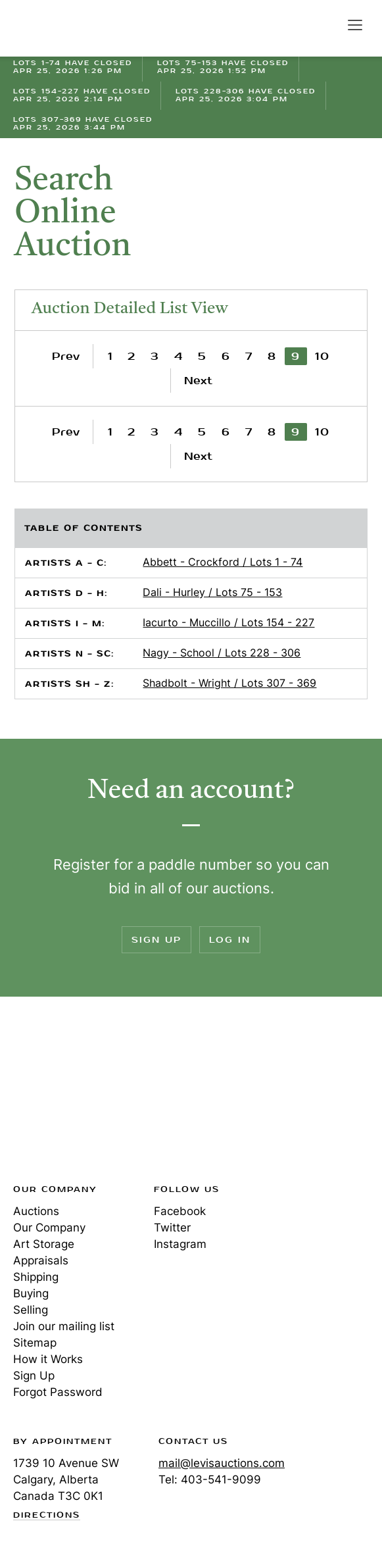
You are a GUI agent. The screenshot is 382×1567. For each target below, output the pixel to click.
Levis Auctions (59, 28)
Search (327, 24)
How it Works (48, 1359)
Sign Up (156, 939)
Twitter (172, 1227)
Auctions (36, 1211)
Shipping (36, 1276)
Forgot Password (58, 1392)
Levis (56, 1094)
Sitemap (35, 1342)
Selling (30, 1309)
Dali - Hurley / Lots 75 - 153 (212, 592)
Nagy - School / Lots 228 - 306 (221, 652)
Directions (46, 1515)
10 (322, 356)
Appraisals (40, 1260)
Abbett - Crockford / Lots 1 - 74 (222, 561)
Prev (66, 356)
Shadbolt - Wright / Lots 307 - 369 (229, 682)
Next (198, 380)
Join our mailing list (63, 1326)
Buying (31, 1293)
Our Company (49, 1227)
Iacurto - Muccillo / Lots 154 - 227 (228, 622)
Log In (230, 939)
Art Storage (43, 1244)
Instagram (180, 1244)
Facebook (180, 1211)
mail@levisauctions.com (221, 1463)
